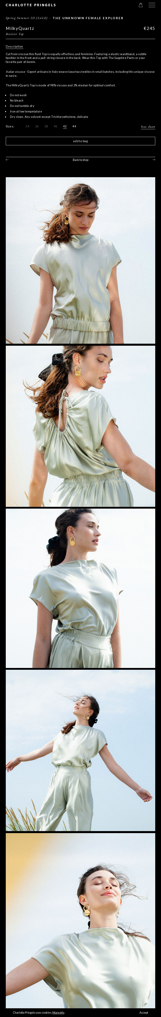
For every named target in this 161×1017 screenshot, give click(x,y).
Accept (143, 1012)
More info (58, 1012)
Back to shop (80, 160)
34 (27, 126)
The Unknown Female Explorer (88, 18)
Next (154, 159)
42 (65, 126)
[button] (152, 5)
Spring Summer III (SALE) (27, 18)
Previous (7, 159)
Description (14, 46)
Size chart (148, 127)
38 (46, 126)
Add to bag (80, 141)
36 (37, 126)
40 (56, 126)
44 (74, 126)
